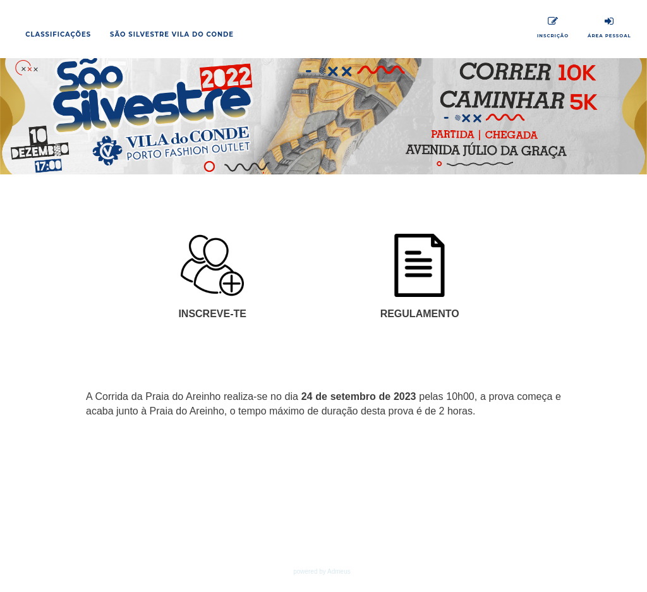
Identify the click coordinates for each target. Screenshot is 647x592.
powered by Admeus (322, 571)
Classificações (58, 34)
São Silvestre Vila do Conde (172, 34)
